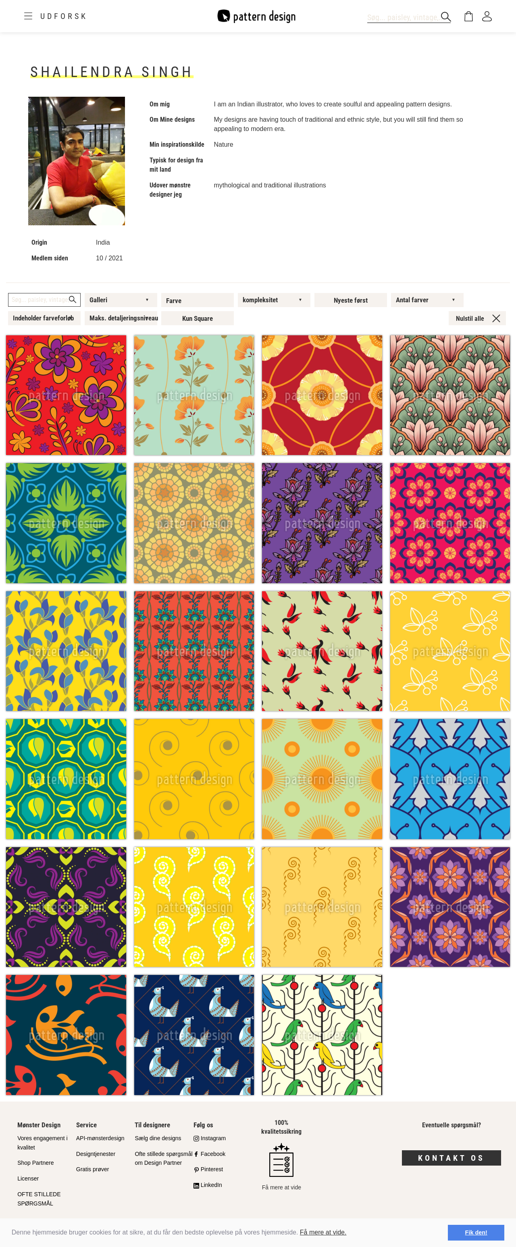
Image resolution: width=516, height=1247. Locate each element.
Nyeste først (351, 300)
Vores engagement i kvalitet (42, 1143)
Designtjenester (95, 1154)
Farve (173, 301)
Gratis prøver (92, 1169)
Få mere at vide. (323, 1232)
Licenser (28, 1178)
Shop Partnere (35, 1163)
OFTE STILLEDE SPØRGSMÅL (38, 1199)
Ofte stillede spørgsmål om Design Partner (163, 1158)
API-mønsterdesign (100, 1138)
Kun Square (197, 318)
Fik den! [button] (476, 1232)
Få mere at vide (281, 1166)
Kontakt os (451, 1158)
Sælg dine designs (158, 1138)
